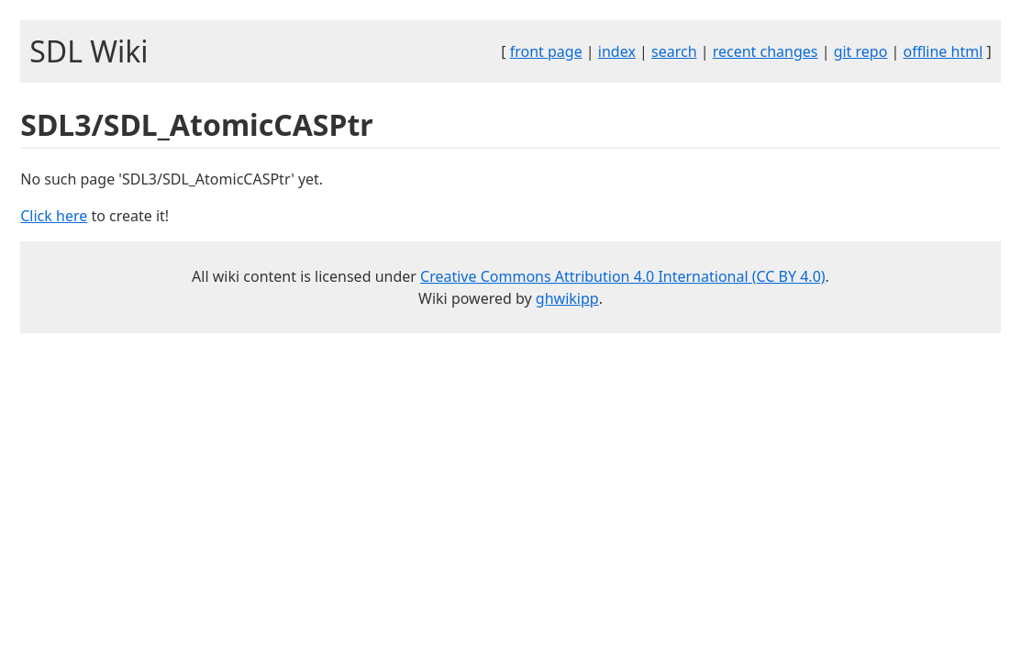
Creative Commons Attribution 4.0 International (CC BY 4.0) (623, 276)
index (617, 51)
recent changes (765, 51)
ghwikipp (567, 298)
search (674, 51)
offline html (943, 51)
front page (546, 51)
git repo (861, 51)
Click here (53, 216)
